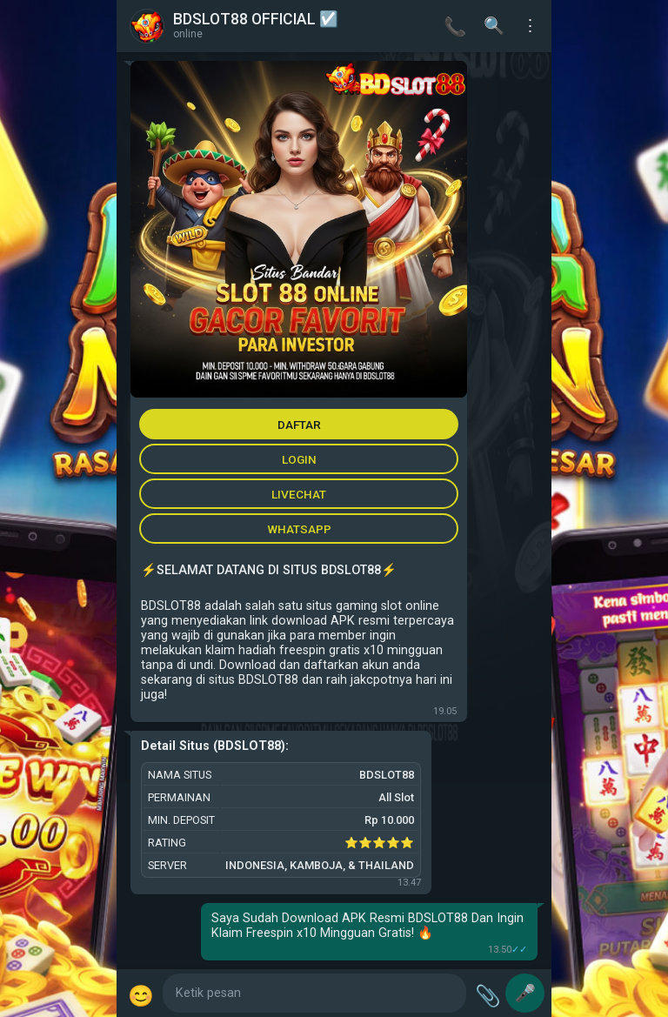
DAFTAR (299, 425)
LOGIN (299, 459)
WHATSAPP (299, 529)
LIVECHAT (298, 494)
